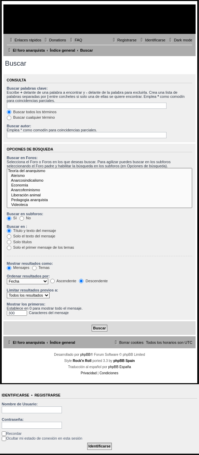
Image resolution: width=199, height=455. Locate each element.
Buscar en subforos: (25, 214)
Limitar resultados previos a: (32, 290)
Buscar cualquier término (31, 117)
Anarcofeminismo (100, 190)
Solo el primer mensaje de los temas (40, 247)
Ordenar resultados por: (28, 276)
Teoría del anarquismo (100, 171)
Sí (12, 218)
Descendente (93, 281)
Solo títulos (19, 242)
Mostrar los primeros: (26, 304)
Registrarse (48, 395)
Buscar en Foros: (22, 158)
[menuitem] (54, 40)
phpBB (85, 354)
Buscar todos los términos (32, 112)
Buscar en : (17, 226)
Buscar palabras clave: (27, 88)
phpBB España (119, 367)
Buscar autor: (19, 126)
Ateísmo (100, 175)
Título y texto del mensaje (31, 231)
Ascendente (63, 281)
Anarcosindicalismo (100, 180)
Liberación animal (100, 195)
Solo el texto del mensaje (31, 236)
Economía (100, 185)
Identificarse (15, 395)
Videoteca (100, 205)
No (25, 218)
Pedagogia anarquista (100, 200)
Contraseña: (13, 419)
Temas (41, 267)
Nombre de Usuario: (20, 404)
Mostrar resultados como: (30, 263)
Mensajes (18, 267)
